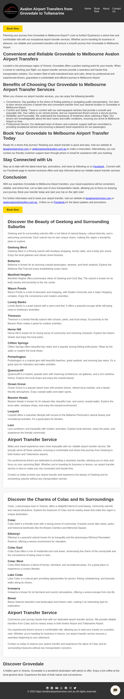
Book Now (97, 10)
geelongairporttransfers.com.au (49, 149)
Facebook (99, 166)
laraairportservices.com (16, 149)
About (106, 8)
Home (88, 8)
